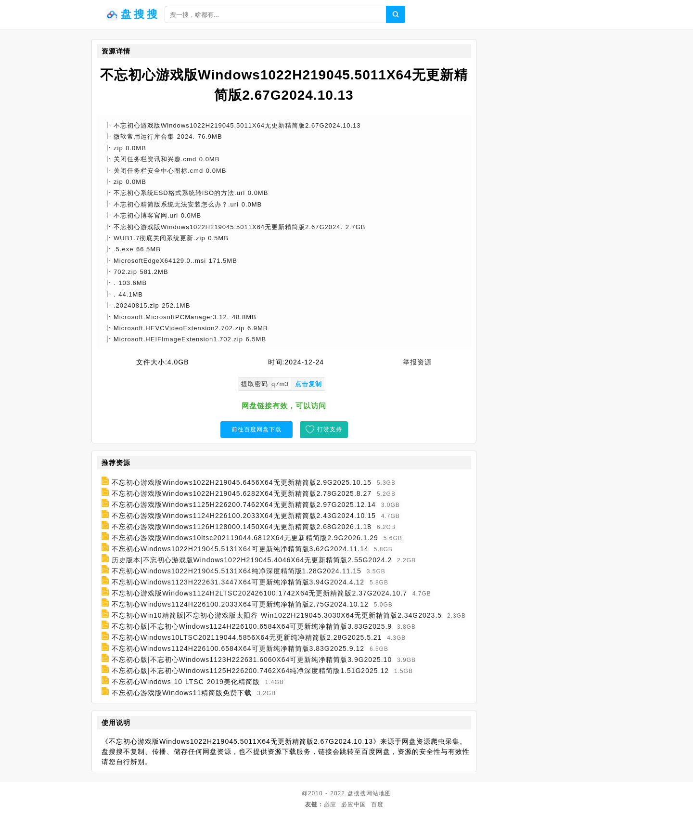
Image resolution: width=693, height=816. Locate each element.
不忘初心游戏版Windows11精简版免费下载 (182, 693)
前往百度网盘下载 (256, 429)
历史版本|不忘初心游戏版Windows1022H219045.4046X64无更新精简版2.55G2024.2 (252, 560)
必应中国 (353, 804)
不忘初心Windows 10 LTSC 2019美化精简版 (186, 682)
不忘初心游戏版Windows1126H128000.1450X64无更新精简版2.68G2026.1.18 (242, 527)
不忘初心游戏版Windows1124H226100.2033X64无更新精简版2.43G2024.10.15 (244, 515)
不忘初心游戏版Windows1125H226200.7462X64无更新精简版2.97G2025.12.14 (244, 504)
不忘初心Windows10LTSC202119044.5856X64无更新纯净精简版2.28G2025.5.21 (247, 637)
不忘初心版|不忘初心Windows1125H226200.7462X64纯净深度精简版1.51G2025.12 (250, 670)
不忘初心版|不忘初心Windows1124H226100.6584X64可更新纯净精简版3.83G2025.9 (252, 626)
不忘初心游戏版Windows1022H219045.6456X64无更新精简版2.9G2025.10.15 (242, 482)
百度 (377, 804)
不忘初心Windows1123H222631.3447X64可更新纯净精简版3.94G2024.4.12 (238, 582)
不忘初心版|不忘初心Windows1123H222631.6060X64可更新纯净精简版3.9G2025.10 (252, 659)
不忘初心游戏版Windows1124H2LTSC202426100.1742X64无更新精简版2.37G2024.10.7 (259, 593)
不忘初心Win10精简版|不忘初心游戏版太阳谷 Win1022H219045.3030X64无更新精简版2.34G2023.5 (277, 615)
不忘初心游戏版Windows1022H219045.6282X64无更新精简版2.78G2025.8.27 (242, 493)
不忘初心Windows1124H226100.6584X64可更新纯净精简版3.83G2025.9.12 (238, 648)
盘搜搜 (356, 793)
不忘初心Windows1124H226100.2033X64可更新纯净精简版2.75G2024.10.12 (240, 604)
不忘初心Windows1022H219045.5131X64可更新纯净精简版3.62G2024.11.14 (240, 549)
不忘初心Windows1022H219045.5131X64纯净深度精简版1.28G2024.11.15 (236, 571)
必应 (330, 804)
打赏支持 (329, 429)
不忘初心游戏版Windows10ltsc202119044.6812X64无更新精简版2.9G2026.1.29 (245, 538)
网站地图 (378, 793)
